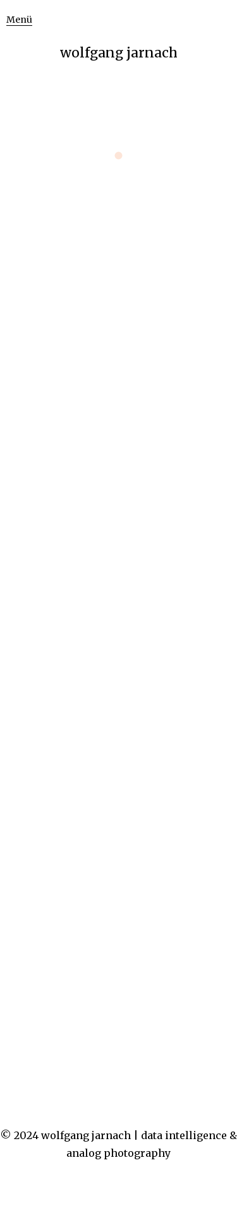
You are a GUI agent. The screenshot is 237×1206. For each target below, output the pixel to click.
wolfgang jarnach (119, 52)
